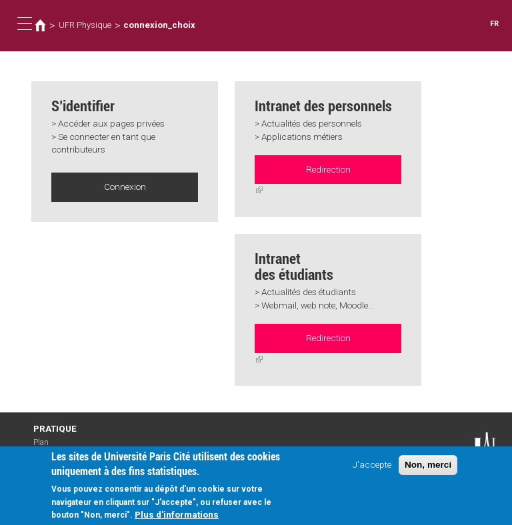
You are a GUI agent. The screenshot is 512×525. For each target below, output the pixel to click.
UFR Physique (85, 25)
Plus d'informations (177, 514)
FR (494, 23)
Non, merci (428, 465)
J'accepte (372, 464)
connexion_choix (159, 25)
